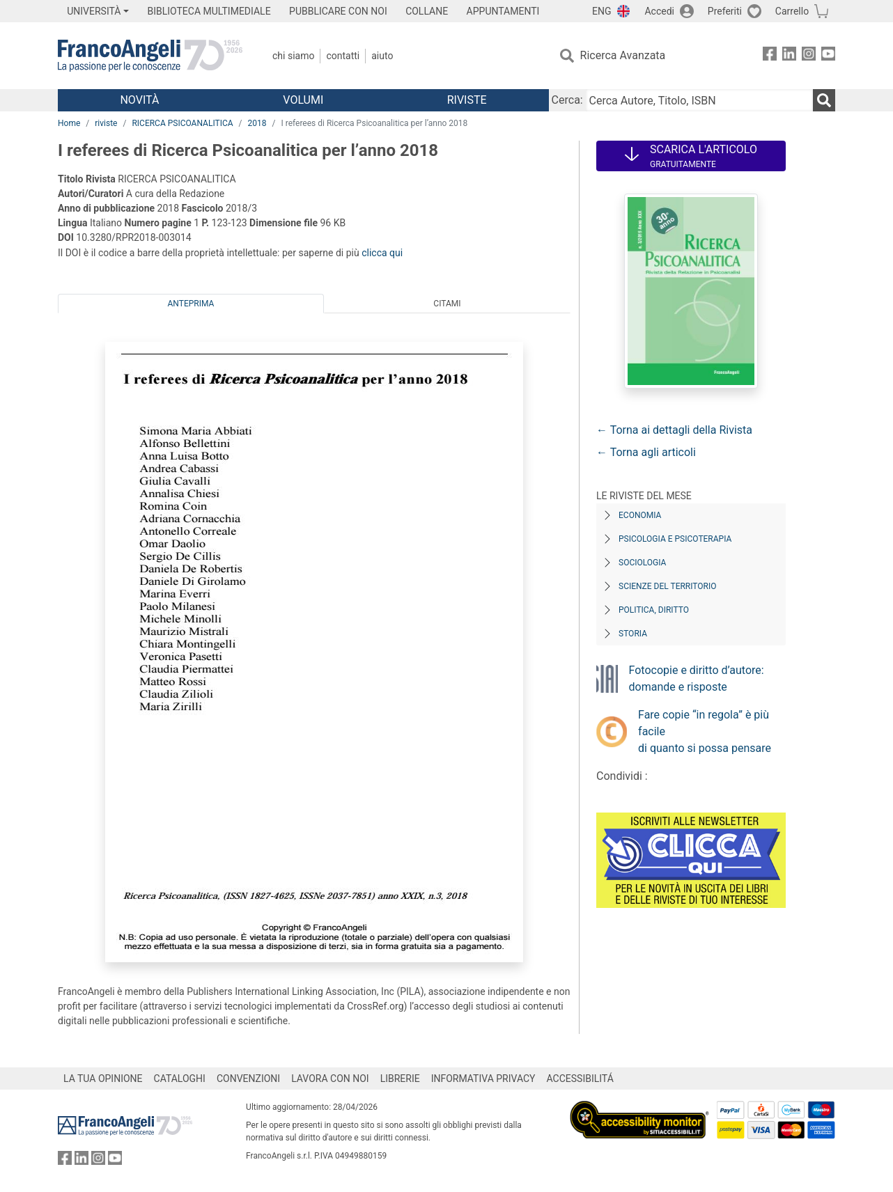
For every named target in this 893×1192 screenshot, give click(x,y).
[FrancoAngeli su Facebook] (770, 56)
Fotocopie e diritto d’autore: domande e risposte (696, 678)
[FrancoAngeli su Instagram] (809, 56)
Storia (633, 633)
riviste (106, 123)
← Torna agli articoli (646, 452)
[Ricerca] (824, 100)
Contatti (342, 55)
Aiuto (382, 55)
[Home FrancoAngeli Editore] (150, 56)
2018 (257, 123)
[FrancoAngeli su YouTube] (828, 56)
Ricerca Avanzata (623, 55)
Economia (640, 515)
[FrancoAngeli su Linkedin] (789, 56)
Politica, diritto (654, 610)
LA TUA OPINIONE (103, 1078)
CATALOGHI (179, 1078)
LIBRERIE (400, 1078)
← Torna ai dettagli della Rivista (674, 430)
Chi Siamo (293, 55)
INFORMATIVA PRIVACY (483, 1078)
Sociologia (642, 562)
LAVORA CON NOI (330, 1078)
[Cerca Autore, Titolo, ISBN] (699, 100)
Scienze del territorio (668, 586)
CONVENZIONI (248, 1078)
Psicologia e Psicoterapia (675, 539)
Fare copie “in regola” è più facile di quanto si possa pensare (704, 731)
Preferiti (725, 11)
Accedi (659, 11)
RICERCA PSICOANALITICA (182, 123)
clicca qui (382, 252)
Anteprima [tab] (191, 303)
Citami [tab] (446, 303)
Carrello (792, 11)
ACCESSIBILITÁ (580, 1078)
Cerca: (567, 100)
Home (69, 123)
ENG (601, 11)
